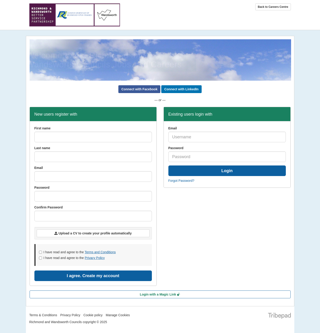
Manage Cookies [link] (118, 315)
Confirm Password (48, 207)
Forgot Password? (181, 180)
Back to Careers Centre (273, 7)
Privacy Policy (95, 258)
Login (227, 170)
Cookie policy (93, 315)
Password (176, 148)
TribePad (279, 316)
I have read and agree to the (77, 252)
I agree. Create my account (93, 275)
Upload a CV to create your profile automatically (93, 233)
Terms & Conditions (43, 315)
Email (172, 128)
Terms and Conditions (100, 252)
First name (42, 128)
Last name (42, 148)
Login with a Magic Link (160, 294)
